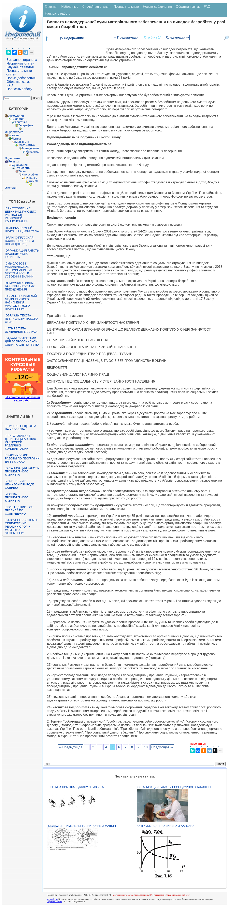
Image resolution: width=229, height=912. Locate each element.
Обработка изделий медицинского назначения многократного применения (21, 302)
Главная (51, 6)
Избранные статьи (20, 63)
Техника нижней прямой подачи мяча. (22, 229)
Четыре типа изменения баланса (21, 330)
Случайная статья (20, 67)
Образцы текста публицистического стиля (21, 319)
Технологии (22, 168)
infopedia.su (52, 899)
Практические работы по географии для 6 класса (22, 458)
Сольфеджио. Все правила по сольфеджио (19, 510)
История (13, 135)
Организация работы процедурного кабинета (22, 254)
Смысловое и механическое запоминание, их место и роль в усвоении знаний (19, 270)
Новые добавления (20, 78)
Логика (16, 138)
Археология (16, 115)
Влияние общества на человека (20, 427)
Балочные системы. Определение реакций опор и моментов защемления (21, 526)
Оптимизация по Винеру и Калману (166, 825)
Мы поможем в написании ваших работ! (22, 399)
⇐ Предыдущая (126, 37)
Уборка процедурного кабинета (16, 497)
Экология (11, 187)
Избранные (69, 6)
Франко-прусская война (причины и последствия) (19, 241)
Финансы (32, 177)
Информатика (14, 132)
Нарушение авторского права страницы (130, 895)
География (26, 125)
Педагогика (12, 158)
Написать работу (19, 89)
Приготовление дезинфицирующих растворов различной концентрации (20, 215)
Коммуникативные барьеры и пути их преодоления (20, 286)
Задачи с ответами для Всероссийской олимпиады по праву (22, 341)
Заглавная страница (21, 59)
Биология (18, 118)
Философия (30, 174)
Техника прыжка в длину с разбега (76, 787)
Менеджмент (30, 148)
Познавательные (126, 6)
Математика (27, 145)
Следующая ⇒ (177, 37)
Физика (23, 171)
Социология (20, 164)
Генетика (21, 122)
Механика (32, 151)
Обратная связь (18, 81)
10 (146, 747)
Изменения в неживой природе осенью (19, 484)
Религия (13, 161)
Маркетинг (22, 141)
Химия (33, 181)
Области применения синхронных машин (82, 825)
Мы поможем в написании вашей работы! (169, 895)
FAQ (9, 85)
